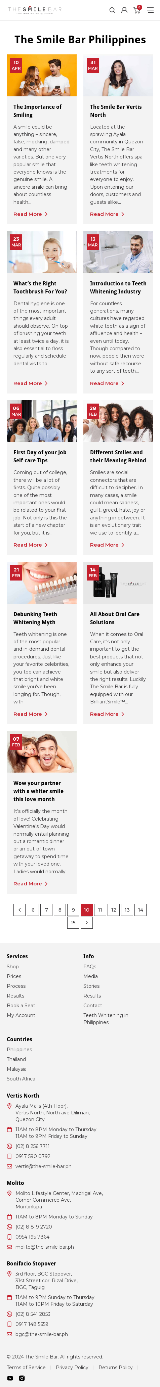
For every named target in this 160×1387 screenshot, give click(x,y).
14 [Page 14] (140, 910)
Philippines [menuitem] (19, 1050)
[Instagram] (21, 1378)
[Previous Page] (19, 910)
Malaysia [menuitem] (17, 1069)
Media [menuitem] (90, 976)
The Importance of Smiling (37, 111)
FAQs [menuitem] (89, 967)
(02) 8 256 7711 (32, 1146)
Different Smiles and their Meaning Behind (118, 456)
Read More (27, 214)
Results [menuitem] (15, 996)
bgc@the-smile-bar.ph (41, 1334)
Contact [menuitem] (92, 1006)
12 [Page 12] (113, 910)
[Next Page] (87, 923)
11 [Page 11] (100, 910)
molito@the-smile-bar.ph (44, 1247)
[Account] (124, 10)
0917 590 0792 (32, 1156)
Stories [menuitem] (91, 986)
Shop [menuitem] (13, 967)
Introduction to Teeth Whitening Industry (118, 287)
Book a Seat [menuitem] (21, 1006)
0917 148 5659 (31, 1324)
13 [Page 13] (127, 910)
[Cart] (136, 10)
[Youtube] (10, 1378)
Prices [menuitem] (14, 976)
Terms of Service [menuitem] (26, 1368)
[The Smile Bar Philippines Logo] (35, 10)
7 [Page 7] (46, 910)
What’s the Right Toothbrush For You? (40, 287)
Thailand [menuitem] (16, 1059)
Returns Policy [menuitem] (115, 1368)
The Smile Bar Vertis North (116, 111)
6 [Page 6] (33, 910)
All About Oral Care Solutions (114, 618)
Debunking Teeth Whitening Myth (35, 618)
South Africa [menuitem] (21, 1079)
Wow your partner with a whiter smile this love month (38, 791)
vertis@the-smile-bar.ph (43, 1166)
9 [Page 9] (73, 910)
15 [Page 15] (73, 923)
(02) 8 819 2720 (33, 1227)
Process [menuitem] (16, 986)
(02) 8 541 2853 (32, 1314)
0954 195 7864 (32, 1237)
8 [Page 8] (60, 910)
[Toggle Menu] (150, 10)
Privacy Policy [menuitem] (72, 1368)
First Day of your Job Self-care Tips (40, 456)
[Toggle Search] (112, 10)
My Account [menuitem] (21, 1015)
